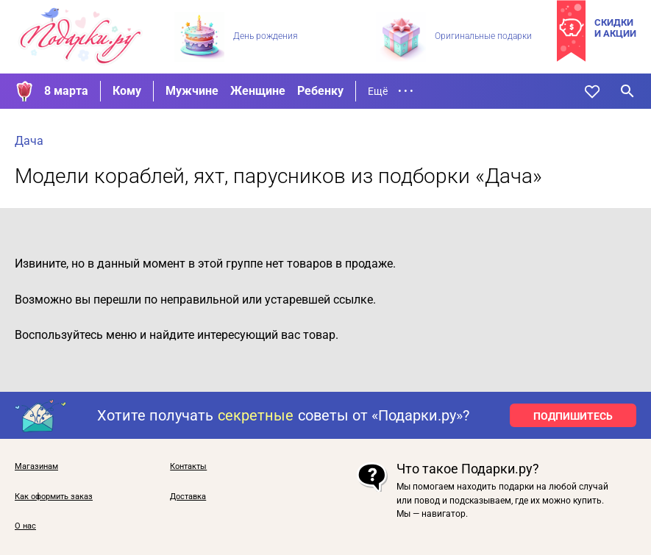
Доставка (188, 497)
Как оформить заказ (54, 497)
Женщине (257, 91)
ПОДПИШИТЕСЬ (573, 416)
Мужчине (192, 91)
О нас (25, 526)
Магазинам (36, 466)
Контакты (188, 466)
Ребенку (320, 91)
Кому (127, 91)
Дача (29, 141)
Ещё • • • (390, 91)
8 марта (66, 91)
